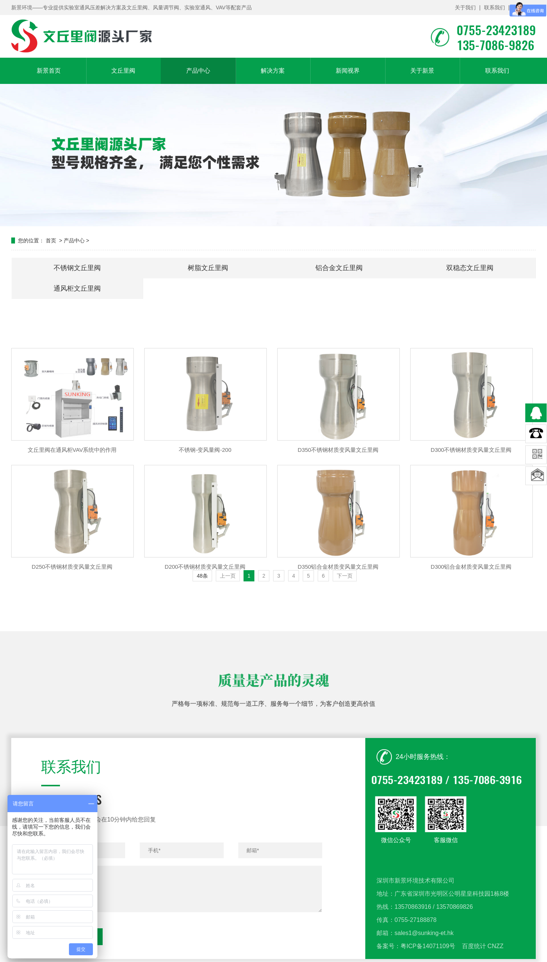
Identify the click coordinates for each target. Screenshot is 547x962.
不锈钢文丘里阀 (77, 268)
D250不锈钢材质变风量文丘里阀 (72, 614)
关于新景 (422, 70)
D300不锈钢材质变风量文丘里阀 (471, 497)
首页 (51, 240)
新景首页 (49, 70)
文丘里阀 (123, 70)
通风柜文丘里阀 (77, 288)
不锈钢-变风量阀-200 (205, 497)
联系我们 (494, 7)
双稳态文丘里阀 (469, 268)
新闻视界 (348, 70)
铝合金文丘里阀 (339, 268)
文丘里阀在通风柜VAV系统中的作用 (72, 497)
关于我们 (465, 7)
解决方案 (273, 70)
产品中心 (198, 70)
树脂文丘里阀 (208, 268)
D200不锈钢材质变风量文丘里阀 (205, 614)
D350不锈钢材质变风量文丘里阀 (338, 497)
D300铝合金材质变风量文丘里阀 (471, 614)
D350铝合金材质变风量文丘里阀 (338, 614)
